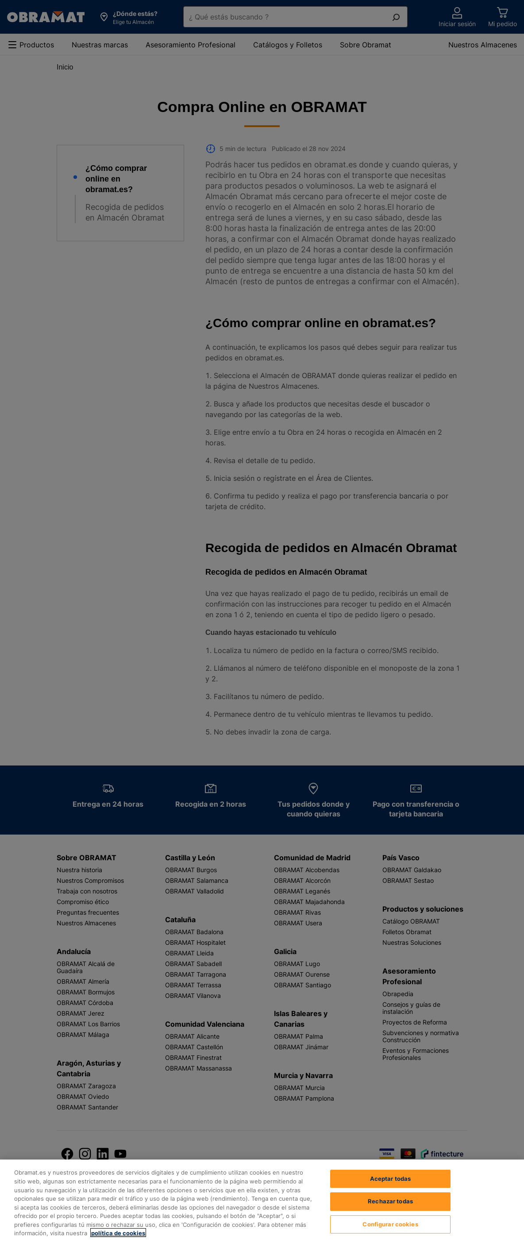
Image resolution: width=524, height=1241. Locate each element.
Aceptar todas (390, 1190)
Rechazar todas (390, 1213)
